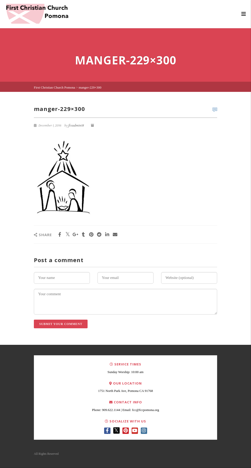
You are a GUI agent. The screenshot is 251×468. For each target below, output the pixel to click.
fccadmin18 (76, 125)
